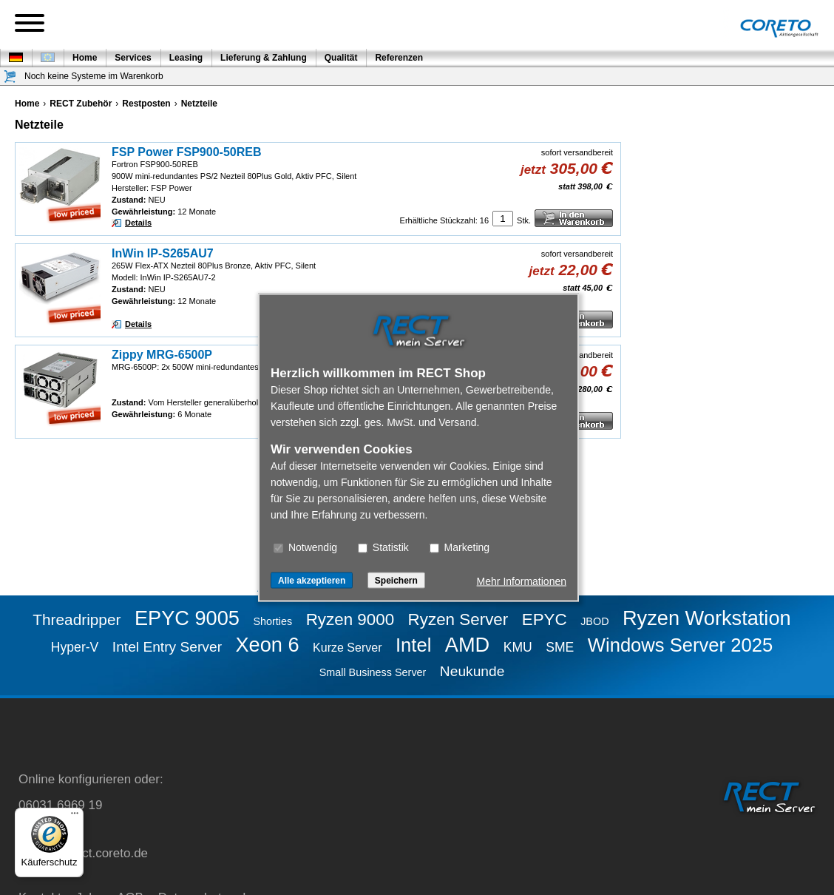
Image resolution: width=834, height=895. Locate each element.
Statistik (383, 547)
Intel (413, 645)
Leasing (186, 58)
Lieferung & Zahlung (263, 58)
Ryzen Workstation (707, 618)
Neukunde (472, 671)
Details (138, 222)
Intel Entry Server (167, 647)
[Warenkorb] (10, 76)
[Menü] (75, 816)
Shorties (272, 621)
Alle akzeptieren (311, 580)
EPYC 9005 (187, 618)
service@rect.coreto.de (83, 853)
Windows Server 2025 (680, 645)
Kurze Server (347, 647)
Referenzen (399, 58)
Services (133, 58)
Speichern (396, 580)
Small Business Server (373, 672)
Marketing (459, 547)
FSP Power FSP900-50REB (186, 152)
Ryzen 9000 (350, 619)
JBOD (594, 621)
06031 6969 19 (60, 805)
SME (560, 647)
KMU (518, 647)
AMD (467, 644)
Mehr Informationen (521, 581)
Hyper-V (75, 647)
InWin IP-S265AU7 (163, 253)
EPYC (544, 619)
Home (84, 58)
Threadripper (77, 619)
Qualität (341, 58)
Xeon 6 (267, 644)
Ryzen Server (458, 619)
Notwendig (305, 547)
